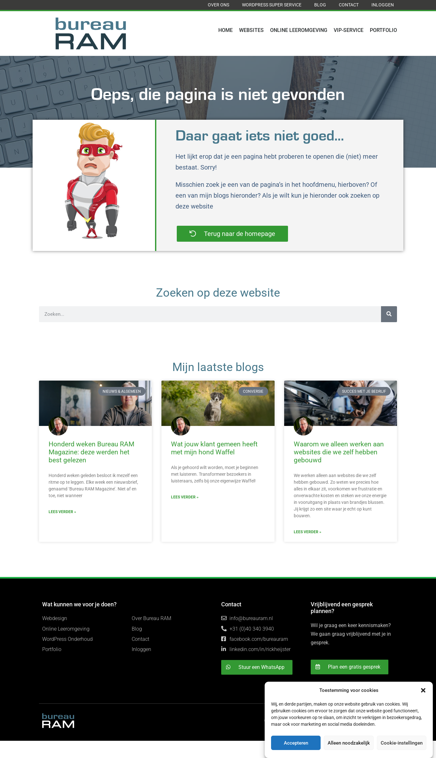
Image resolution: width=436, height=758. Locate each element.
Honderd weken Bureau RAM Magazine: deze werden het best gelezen (91, 452)
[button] (423, 690)
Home (225, 30)
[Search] (389, 314)
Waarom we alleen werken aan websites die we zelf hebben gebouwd (339, 452)
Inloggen (382, 4)
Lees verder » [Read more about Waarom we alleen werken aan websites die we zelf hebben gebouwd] (307, 532)
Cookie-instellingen (402, 743)
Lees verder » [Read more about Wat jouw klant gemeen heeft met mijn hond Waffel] (185, 497)
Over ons (218, 4)
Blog (320, 4)
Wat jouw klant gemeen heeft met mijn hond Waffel (214, 448)
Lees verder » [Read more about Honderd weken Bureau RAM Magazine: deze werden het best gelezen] (62, 512)
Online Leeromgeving (298, 30)
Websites (251, 30)
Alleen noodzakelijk (349, 743)
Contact (349, 4)
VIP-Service (348, 30)
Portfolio (383, 30)
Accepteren (296, 743)
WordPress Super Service (271, 4)
